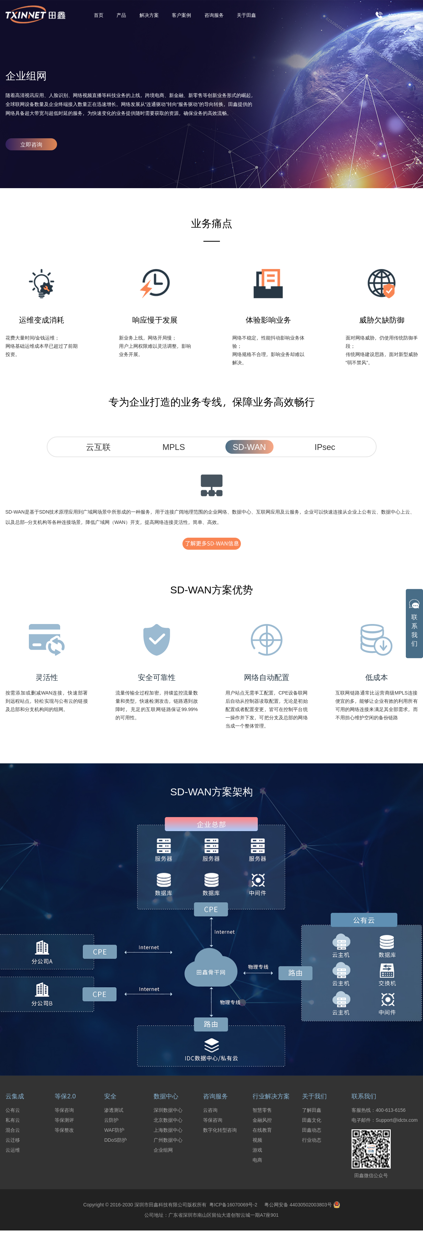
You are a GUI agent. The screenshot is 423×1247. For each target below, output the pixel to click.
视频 (257, 1140)
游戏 (257, 1150)
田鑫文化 (311, 1120)
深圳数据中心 (168, 1110)
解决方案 (149, 15)
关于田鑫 (246, 15)
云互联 (98, 446)
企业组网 (163, 1150)
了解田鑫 (311, 1110)
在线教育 (262, 1130)
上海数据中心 (168, 1130)
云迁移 (12, 1140)
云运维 (12, 1150)
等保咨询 (64, 1110)
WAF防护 (114, 1130)
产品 (121, 15)
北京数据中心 (168, 1120)
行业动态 (311, 1140)
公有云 (12, 1110)
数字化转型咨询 (220, 1130)
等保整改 (64, 1130)
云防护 (111, 1120)
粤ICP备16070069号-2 (232, 1204)
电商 (257, 1160)
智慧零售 (262, 1110)
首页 (98, 15)
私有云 (12, 1120)
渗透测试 (113, 1110)
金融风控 (262, 1120)
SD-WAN (249, 446)
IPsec (324, 446)
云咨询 (210, 1110)
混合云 (12, 1130)
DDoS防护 (115, 1140)
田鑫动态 (311, 1130)
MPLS (174, 446)
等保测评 (64, 1120)
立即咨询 (31, 144)
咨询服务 (214, 15)
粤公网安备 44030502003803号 (302, 1204)
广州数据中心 (168, 1140)
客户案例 (181, 15)
